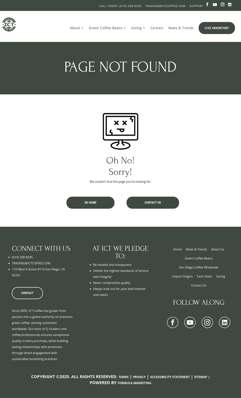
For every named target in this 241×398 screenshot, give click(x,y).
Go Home (90, 202)
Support (196, 6)
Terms (124, 377)
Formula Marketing (134, 383)
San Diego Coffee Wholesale (198, 267)
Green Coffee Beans (106, 28)
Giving (136, 28)
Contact (156, 28)
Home (177, 249)
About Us (217, 249)
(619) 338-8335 (22, 257)
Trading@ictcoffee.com (165, 6)
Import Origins (182, 276)
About (75, 28)
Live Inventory (217, 28)
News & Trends (181, 28)
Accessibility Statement (170, 377)
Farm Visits (204, 276)
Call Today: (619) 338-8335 (120, 6)
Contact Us (153, 202)
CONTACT (27, 293)
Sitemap (200, 377)
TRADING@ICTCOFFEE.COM (31, 263)
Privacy (139, 377)
